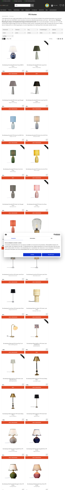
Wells (18, 274)
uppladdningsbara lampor (9, 355)
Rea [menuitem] (47, 10)
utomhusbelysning (27, 365)
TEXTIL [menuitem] (10, 10)
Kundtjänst (35, 480)
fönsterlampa (6, 352)
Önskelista (35, 487)
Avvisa (32, 254)
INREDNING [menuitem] (16, 10)
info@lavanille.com (8, 486)
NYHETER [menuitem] (41, 10)
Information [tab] (32, 238)
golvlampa (30, 349)
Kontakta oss (20, 483)
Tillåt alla (51, 254)
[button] (61, 5)
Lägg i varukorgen (6, 64)
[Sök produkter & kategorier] (30, 5)
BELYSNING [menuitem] (3, 10)
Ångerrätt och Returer (22, 481)
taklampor (55, 344)
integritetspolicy (42, 465)
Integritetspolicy (21, 482)
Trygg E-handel (20, 480)
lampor (47, 402)
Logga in (35, 486)
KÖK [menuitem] (22, 10)
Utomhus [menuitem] (34, 10)
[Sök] (35, 5)
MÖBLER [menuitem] (28, 10)
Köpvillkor (35, 481)
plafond (24, 344)
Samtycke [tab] (13, 238)
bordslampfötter (24, 347)
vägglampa (39, 350)
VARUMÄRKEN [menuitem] (53, 10)
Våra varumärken (21, 486)
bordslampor (39, 347)
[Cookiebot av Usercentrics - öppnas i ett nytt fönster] (54, 235)
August (22, 276)
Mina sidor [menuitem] (56, 5)
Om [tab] (51, 238)
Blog (18, 485)
